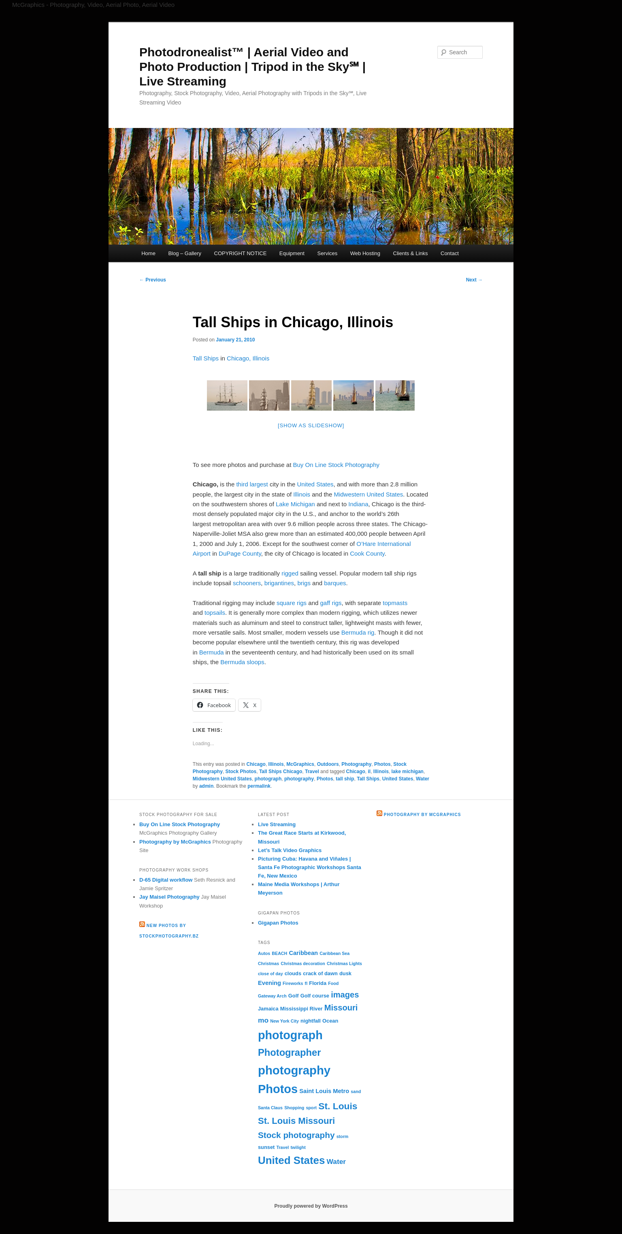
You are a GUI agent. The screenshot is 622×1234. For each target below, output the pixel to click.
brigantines (279, 583)
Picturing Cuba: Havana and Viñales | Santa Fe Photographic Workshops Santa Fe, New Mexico (309, 867)
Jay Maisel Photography (169, 897)
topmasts (395, 602)
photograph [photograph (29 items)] (290, 1035)
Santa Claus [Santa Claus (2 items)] (270, 1107)
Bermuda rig (358, 632)
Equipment (292, 253)
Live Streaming (277, 824)
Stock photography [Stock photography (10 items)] (296, 1135)
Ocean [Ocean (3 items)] (330, 1021)
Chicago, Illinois (248, 358)
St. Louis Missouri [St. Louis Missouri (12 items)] (296, 1121)
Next (474, 280)
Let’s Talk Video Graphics (290, 850)
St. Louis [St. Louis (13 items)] (337, 1106)
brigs (304, 583)
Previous (152, 280)
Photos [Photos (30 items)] (278, 1089)
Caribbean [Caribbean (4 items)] (303, 953)
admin (206, 786)
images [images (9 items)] (345, 994)
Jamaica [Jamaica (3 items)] (268, 1009)
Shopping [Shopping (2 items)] (294, 1107)
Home (148, 253)
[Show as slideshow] (311, 425)
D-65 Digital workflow (165, 880)
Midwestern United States (368, 494)
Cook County (367, 553)
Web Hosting (365, 253)
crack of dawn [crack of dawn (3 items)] (320, 973)
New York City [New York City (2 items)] (284, 1021)
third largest (252, 484)
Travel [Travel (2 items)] (283, 1147)
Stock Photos (241, 771)
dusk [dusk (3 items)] (345, 973)
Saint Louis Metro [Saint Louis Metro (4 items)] (324, 1091)
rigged (289, 573)
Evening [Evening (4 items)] (269, 983)
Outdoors (328, 764)
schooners (247, 583)
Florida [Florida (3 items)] (317, 983)
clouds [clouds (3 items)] (293, 973)
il (369, 771)
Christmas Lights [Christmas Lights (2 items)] (344, 963)
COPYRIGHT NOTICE (240, 253)
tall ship (345, 779)
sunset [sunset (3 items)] (266, 1147)
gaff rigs (331, 602)
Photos (382, 764)
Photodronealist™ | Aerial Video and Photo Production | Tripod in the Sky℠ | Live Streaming (252, 66)
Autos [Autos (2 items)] (264, 953)
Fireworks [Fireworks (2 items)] (293, 983)
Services (327, 253)
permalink (259, 786)
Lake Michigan (295, 504)
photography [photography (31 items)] (294, 1070)
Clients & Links (410, 253)
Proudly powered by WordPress (310, 1206)
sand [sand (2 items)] (356, 1091)
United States (315, 484)
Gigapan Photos (278, 923)
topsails (214, 612)
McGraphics (300, 764)
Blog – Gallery (184, 253)
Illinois (301, 494)
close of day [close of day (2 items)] (270, 973)
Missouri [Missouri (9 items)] (341, 1007)
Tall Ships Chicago (280, 771)
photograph (268, 779)
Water (422, 779)
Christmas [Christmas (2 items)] (268, 963)
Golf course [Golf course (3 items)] (314, 996)
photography (299, 779)
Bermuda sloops (242, 662)
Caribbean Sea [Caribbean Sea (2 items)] (334, 953)
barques (335, 583)
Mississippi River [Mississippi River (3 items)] (301, 1009)
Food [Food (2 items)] (333, 983)
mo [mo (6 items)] (263, 1020)
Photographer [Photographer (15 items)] (289, 1052)
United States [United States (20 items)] (291, 1160)
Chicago (256, 764)
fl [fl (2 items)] (306, 983)
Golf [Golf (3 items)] (293, 996)
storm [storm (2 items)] (343, 1136)
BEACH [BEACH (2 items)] (279, 953)
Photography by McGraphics (175, 842)
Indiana (358, 504)
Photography (356, 764)
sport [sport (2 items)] (311, 1107)
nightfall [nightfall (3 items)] (310, 1021)
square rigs (292, 602)
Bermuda (211, 652)
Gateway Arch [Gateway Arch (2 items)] (272, 995)
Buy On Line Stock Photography (336, 464)
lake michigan (408, 771)
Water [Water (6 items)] (336, 1161)
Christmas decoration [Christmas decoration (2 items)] (303, 963)
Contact (450, 253)
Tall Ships (206, 358)
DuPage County (240, 553)
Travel (312, 771)
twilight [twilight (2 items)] (297, 1147)
